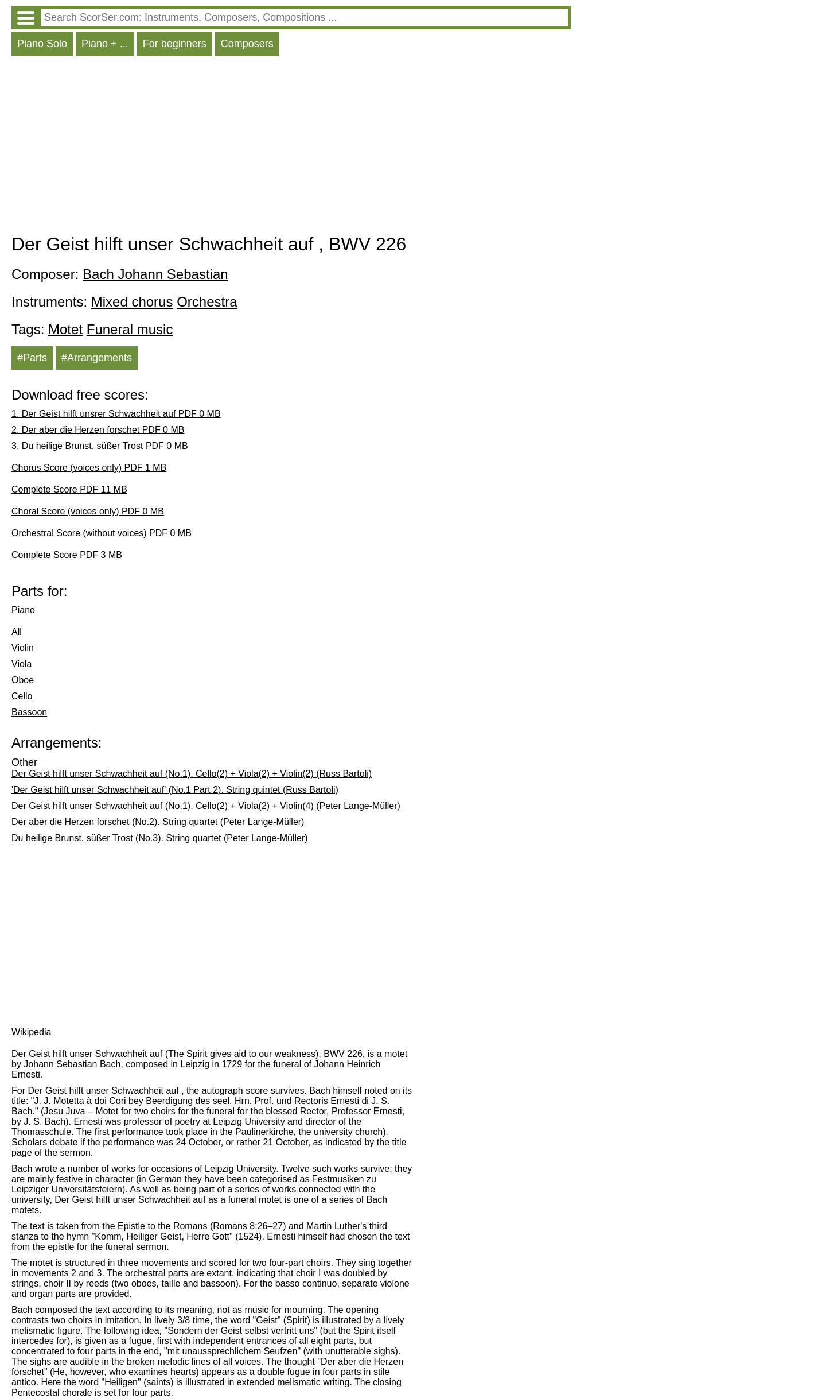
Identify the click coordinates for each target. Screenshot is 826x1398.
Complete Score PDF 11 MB (69, 489)
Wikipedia (31, 1032)
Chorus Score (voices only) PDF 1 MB (88, 468)
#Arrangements (96, 357)
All (16, 632)
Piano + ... (104, 43)
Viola (21, 664)
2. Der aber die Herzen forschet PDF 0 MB (97, 430)
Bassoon (29, 712)
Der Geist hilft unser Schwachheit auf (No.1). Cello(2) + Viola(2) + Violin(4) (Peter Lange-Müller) (205, 806)
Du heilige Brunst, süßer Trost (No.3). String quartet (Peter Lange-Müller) (159, 838)
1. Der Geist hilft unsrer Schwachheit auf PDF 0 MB (116, 414)
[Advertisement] (291, 147)
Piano (23, 610)
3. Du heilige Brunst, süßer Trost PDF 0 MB (99, 446)
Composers (247, 43)
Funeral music (130, 329)
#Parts (32, 357)
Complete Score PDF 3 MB (66, 555)
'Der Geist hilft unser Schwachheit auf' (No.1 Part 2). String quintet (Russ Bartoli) (174, 790)
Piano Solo (42, 43)
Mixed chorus (132, 301)
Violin (22, 648)
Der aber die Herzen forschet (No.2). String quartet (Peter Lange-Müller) (157, 822)
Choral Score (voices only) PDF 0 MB (87, 511)
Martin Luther (333, 1226)
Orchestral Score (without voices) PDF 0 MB (101, 533)
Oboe (22, 680)
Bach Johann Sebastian (155, 274)
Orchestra (207, 301)
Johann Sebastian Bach (72, 1064)
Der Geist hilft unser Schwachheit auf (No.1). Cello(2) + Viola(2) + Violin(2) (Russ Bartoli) (191, 774)
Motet (65, 329)
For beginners (174, 43)
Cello (21, 696)
